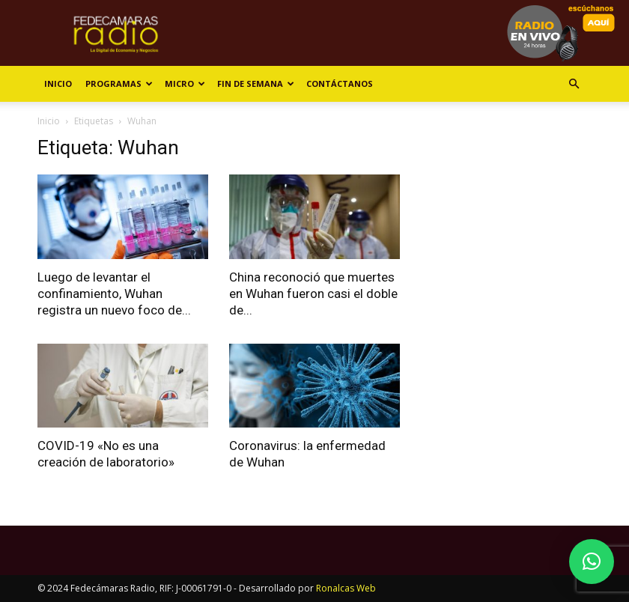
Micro (185, 83)
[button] (574, 84)
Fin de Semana (255, 83)
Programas (119, 83)
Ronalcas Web (346, 588)
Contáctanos (339, 83)
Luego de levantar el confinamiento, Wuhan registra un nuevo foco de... (114, 293)
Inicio (58, 83)
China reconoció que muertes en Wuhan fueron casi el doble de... (313, 293)
